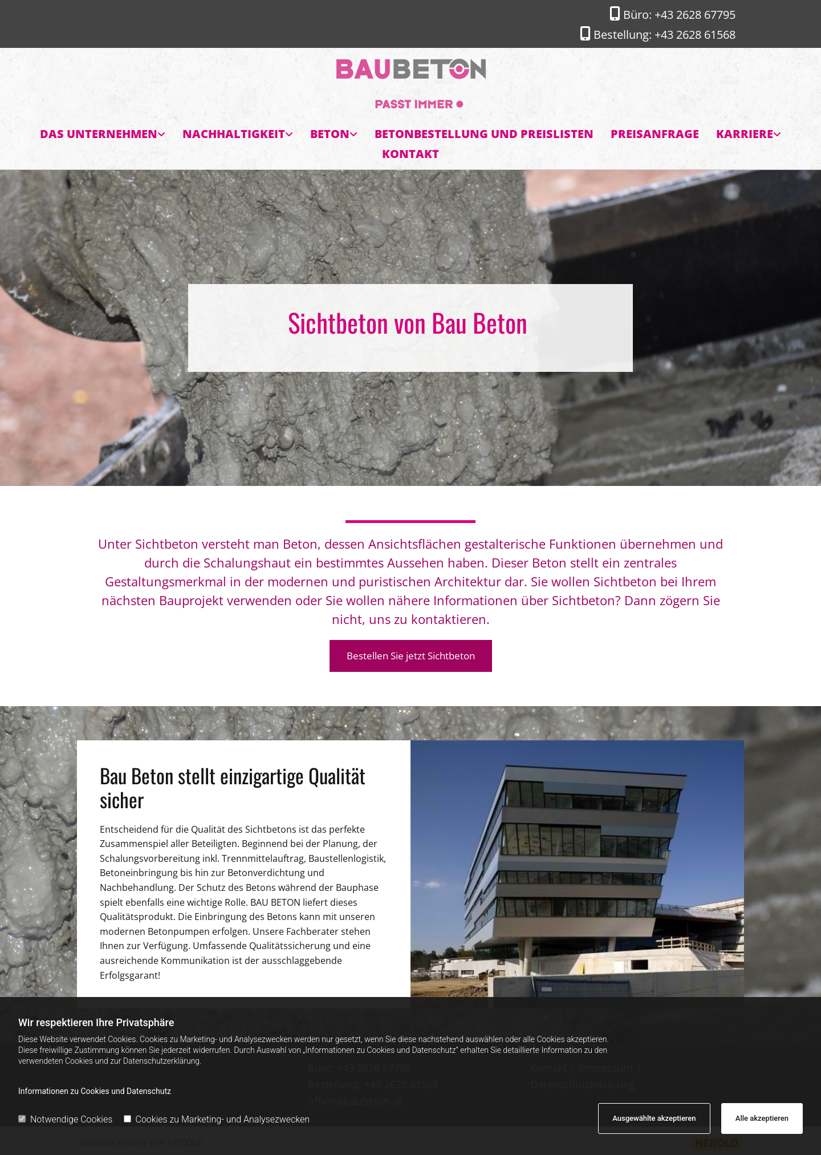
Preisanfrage (655, 133)
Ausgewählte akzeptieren (654, 1118)
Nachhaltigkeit (233, 133)
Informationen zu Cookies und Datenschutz (94, 1091)
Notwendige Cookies (65, 1119)
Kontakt (410, 153)
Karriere (744, 133)
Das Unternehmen (98, 133)
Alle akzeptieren (762, 1118)
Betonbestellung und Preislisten (484, 133)
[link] (102, 134)
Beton (329, 133)
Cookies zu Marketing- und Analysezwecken (217, 1119)
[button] (411, 656)
